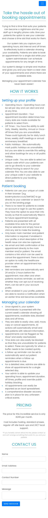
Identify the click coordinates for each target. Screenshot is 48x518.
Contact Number (10, 477)
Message (6, 489)
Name (5, 454)
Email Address (9, 465)
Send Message (11, 503)
